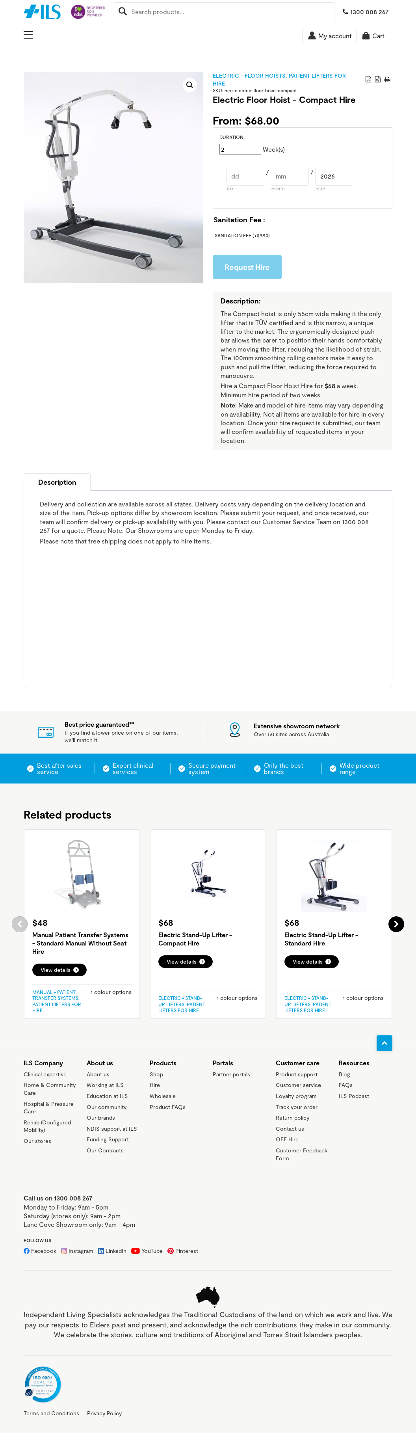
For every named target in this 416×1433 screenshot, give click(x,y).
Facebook (43, 1250)
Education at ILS (107, 1095)
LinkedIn (116, 1250)
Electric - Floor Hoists (249, 75)
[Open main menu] (28, 35)
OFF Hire (287, 1139)
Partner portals (231, 1074)
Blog (344, 1074)
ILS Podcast (354, 1095)
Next (396, 924)
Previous (20, 924)
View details (56, 969)
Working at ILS (105, 1084)
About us (98, 1074)
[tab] (57, 482)
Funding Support (108, 1139)
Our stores (37, 1140)
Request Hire (247, 267)
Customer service (298, 1084)
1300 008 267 (369, 11)
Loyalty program (296, 1095)
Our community (106, 1107)
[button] (190, 85)
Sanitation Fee (242, 235)
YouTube (152, 1250)
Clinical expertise (45, 1074)
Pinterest (186, 1250)
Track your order (297, 1107)
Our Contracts (105, 1150)
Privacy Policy (104, 1413)
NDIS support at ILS (112, 1128)
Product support (297, 1074)
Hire (155, 1084)
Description (57, 482)
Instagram (81, 1250)
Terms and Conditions (51, 1413)
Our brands (101, 1117)
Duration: (232, 137)
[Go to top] (384, 1043)
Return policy (292, 1117)
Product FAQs (168, 1107)
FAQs (346, 1084)
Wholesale (163, 1095)
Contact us (290, 1128)
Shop (156, 1074)
